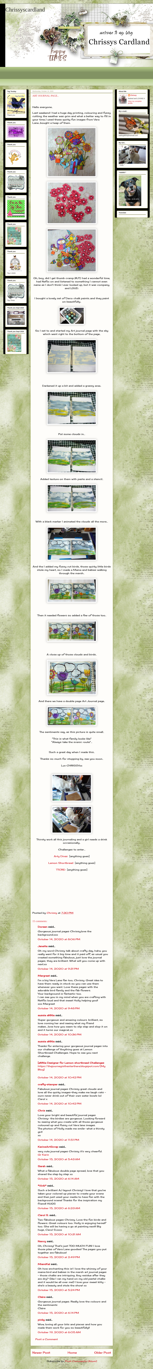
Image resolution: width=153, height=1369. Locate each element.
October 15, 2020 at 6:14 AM (58, 1178)
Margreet (44, 975)
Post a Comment (46, 1339)
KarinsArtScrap (48, 1146)
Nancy (42, 1241)
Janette (42, 946)
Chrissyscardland (25, 9)
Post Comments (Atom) (81, 1361)
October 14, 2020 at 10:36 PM (59, 1034)
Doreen (42, 926)
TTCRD (60, 869)
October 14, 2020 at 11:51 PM (58, 1139)
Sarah (42, 1166)
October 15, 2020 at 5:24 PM (59, 1290)
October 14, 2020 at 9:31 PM (58, 968)
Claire (42, 1296)
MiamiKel (44, 1264)
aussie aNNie (46, 1015)
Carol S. (43, 1215)
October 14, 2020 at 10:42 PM (59, 1077)
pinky (41, 1319)
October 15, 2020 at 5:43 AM (59, 1159)
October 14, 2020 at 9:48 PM (59, 1008)
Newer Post (41, 1352)
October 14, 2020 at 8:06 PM (59, 939)
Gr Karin (43, 1154)
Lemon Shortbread (60, 862)
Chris (41, 1110)
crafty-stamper (48, 1084)
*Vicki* (42, 1185)
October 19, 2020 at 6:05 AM (59, 1332)
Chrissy (133, 95)
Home (72, 1352)
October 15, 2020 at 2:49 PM (59, 1257)
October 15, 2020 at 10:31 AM (59, 1234)
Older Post (102, 1352)
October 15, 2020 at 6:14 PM (58, 1312)
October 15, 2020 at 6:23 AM (59, 1208)
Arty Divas (61, 856)
